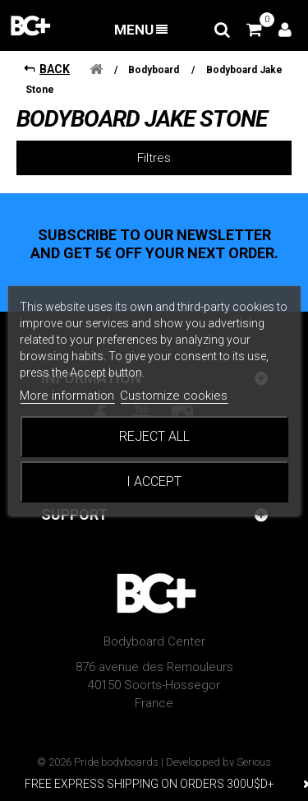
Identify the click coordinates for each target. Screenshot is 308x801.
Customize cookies (174, 395)
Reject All (154, 436)
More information (67, 395)
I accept (154, 481)
